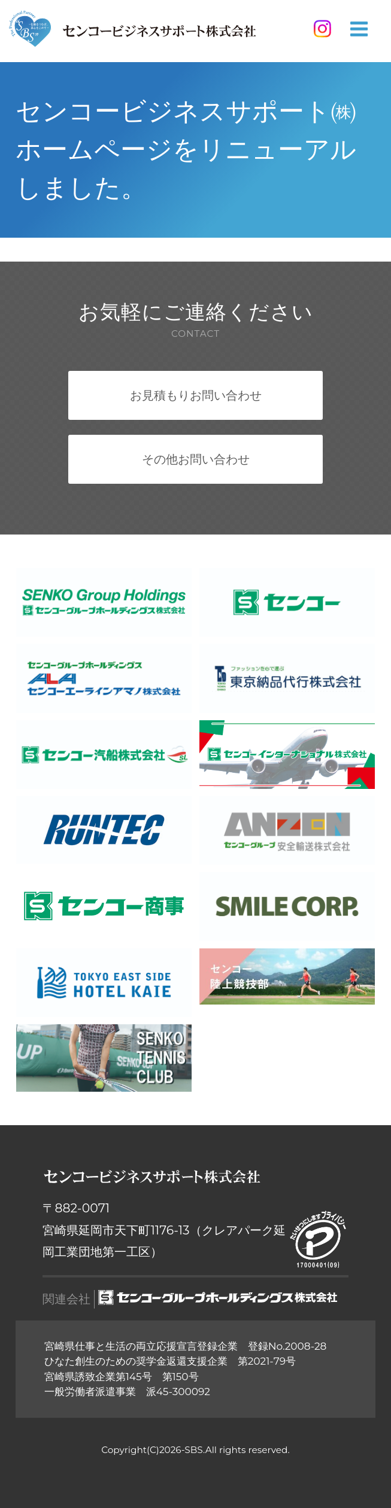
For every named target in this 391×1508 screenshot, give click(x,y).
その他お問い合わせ (196, 459)
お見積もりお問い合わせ (196, 395)
